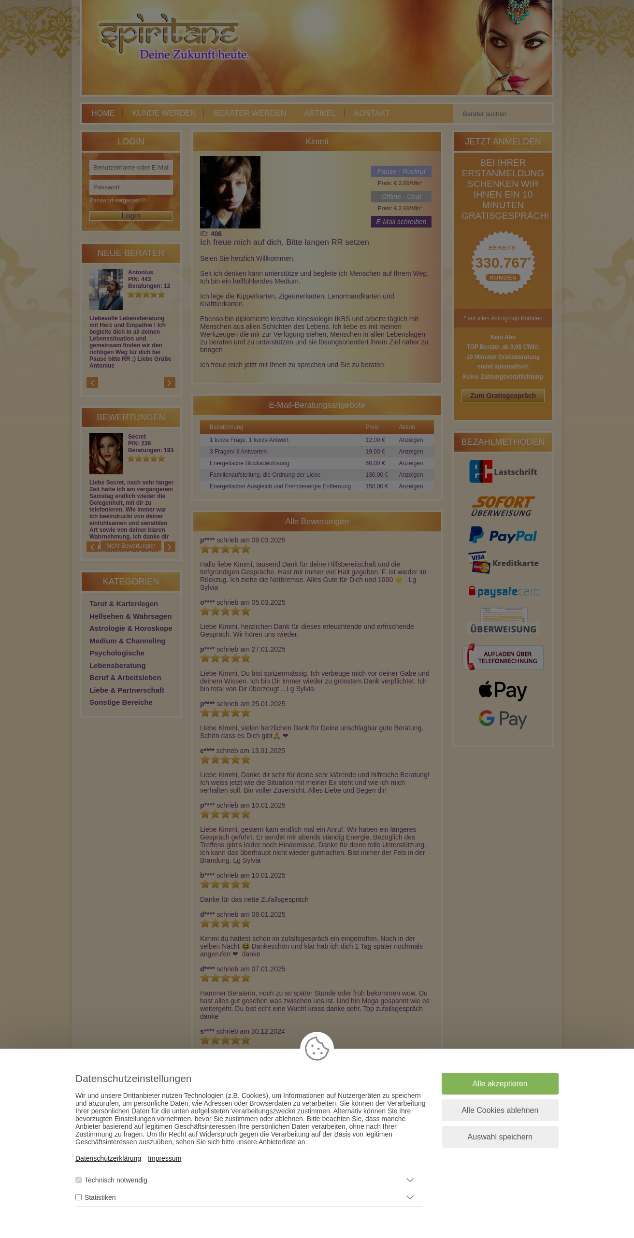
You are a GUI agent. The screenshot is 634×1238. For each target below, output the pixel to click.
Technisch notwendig (116, 1180)
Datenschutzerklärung (108, 1158)
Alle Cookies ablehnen (499, 1110)
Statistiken (100, 1197)
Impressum (164, 1158)
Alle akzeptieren (500, 1084)
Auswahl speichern (500, 1137)
